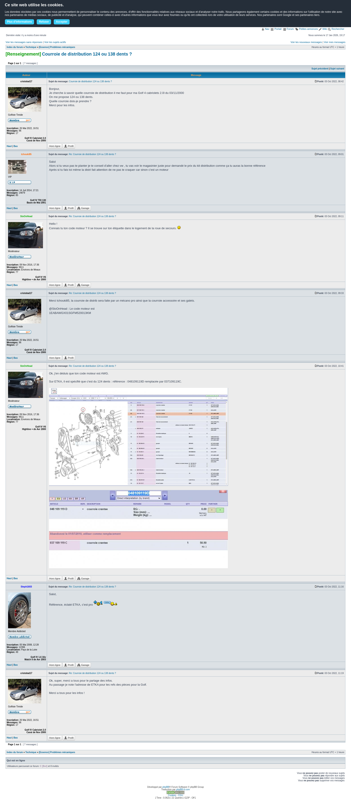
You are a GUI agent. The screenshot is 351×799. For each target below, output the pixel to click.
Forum (288, 29)
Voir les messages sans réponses (24, 42)
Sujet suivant (337, 68)
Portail (276, 29)
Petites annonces (306, 29)
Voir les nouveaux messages (306, 42)
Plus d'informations (19, 21)
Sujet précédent (320, 68)
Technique (30, 47)
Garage (83, 208)
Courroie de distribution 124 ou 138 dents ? (87, 54)
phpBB (165, 787)
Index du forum (15, 47)
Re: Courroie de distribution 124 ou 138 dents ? (92, 154)
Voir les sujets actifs (55, 42)
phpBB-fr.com (183, 789)
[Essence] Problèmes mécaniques (57, 47)
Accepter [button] (61, 21)
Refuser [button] (44, 21)
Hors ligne (54, 146)
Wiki (323, 29)
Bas (16, 146)
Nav (265, 29)
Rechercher (336, 29)
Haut (9, 146)
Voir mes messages (334, 42)
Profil (68, 146)
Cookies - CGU (175, 795)
